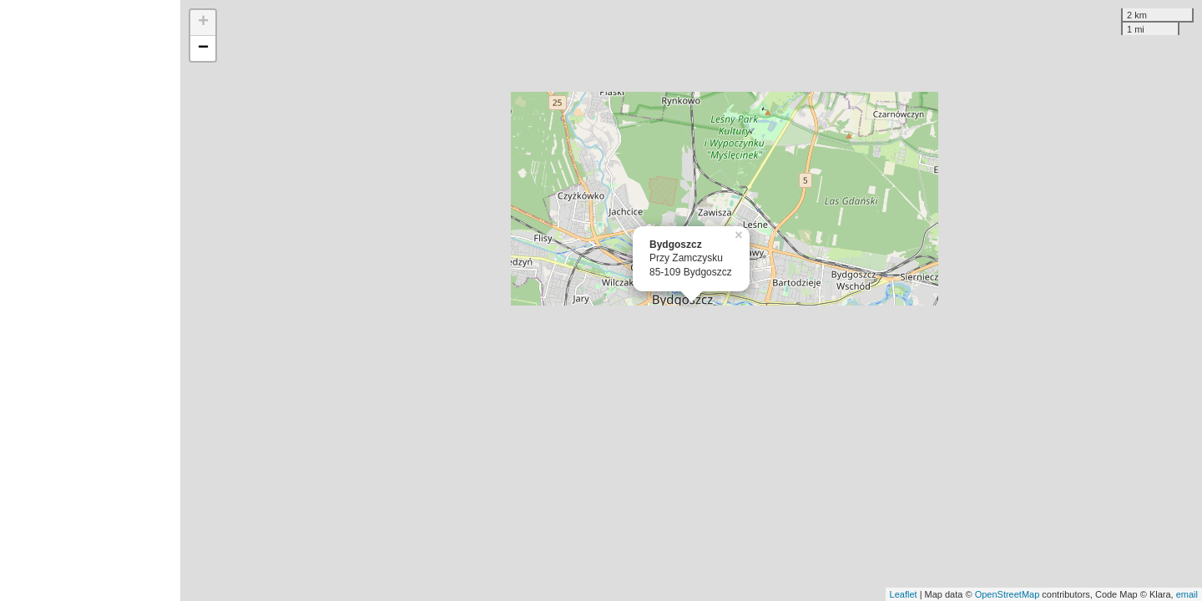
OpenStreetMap (1007, 594)
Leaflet (903, 594)
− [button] (203, 48)
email (1187, 594)
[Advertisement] (90, 300)
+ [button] (203, 22)
